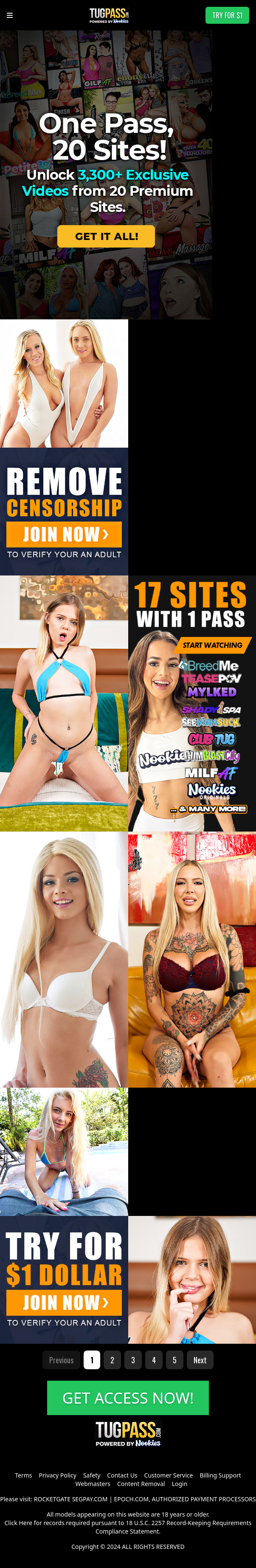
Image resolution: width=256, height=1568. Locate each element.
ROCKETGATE (52, 1499)
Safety (91, 1475)
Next (200, 1359)
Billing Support (220, 1475)
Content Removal (141, 1484)
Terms (23, 1475)
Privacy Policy (57, 1475)
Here (25, 1523)
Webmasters (93, 1484)
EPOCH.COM (131, 1499)
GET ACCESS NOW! (128, 1398)
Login (180, 1484)
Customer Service (168, 1475)
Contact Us (122, 1475)
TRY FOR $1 (227, 15)
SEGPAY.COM (90, 1499)
